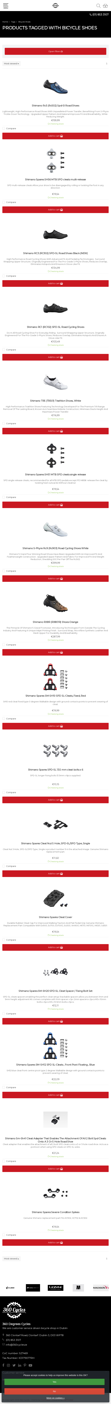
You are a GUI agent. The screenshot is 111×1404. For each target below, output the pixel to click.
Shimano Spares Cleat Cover (55, 917)
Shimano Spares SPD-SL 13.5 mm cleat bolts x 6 (55, 769)
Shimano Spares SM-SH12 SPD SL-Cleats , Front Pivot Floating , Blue (55, 1064)
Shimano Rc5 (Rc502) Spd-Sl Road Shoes (55, 105)
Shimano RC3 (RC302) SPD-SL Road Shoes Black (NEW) (55, 253)
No (54, 1391)
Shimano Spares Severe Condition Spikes (55, 1212)
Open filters (55, 51)
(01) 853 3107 (100, 14)
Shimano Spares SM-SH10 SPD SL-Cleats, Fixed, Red (56, 695)
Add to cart (55, 136)
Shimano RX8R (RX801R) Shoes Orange (55, 622)
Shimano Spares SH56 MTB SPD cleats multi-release (55, 179)
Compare (11, 128)
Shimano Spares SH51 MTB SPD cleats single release (55, 474)
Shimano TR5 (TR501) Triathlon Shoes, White (55, 400)
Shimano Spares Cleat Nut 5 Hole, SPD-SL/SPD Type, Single (55, 843)
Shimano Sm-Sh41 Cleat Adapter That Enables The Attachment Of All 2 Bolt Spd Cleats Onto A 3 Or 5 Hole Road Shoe (55, 1140)
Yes (54, 1382)
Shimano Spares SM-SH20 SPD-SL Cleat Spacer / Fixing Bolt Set (55, 990)
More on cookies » (55, 1398)
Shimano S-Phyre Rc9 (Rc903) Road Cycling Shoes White (55, 548)
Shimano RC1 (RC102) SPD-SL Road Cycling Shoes (55, 326)
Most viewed (11, 63)
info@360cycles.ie (16, 1344)
